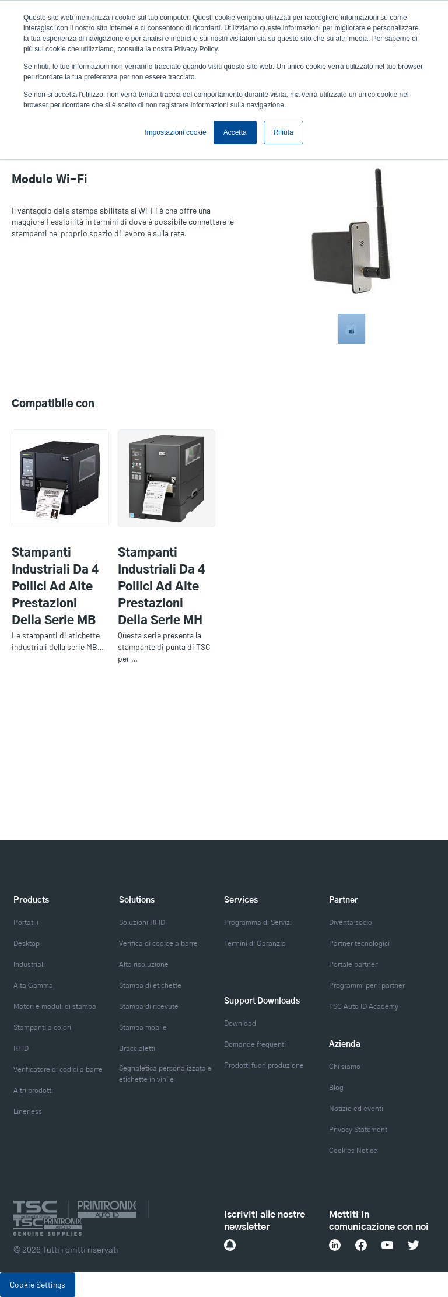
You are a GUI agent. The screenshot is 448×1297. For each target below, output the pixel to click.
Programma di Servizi (258, 922)
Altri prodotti (33, 1090)
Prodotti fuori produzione (264, 1065)
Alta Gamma (33, 985)
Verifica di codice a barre (158, 943)
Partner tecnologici (359, 943)
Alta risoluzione (144, 964)
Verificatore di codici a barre (58, 1069)
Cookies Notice (353, 1150)
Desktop (26, 943)
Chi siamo (344, 1066)
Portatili (25, 922)
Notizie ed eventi (356, 1108)
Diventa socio (350, 922)
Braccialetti (137, 1048)
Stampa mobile (143, 1027)
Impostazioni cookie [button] (175, 132)
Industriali (29, 964)
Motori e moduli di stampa (54, 1006)
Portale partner (353, 964)
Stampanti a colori (42, 1027)
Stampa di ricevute (148, 1006)
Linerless (27, 1111)
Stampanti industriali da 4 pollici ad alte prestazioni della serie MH (161, 587)
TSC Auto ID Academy (363, 1006)
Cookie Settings (37, 1284)
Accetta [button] (235, 132)
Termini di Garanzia (255, 943)
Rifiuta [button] (283, 132)
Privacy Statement (358, 1129)
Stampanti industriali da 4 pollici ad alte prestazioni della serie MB (55, 587)
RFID (21, 1048)
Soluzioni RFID (142, 922)
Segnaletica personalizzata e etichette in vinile (165, 1074)
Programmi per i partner (367, 985)
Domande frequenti (255, 1044)
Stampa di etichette (150, 985)
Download (240, 1023)
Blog (336, 1087)
